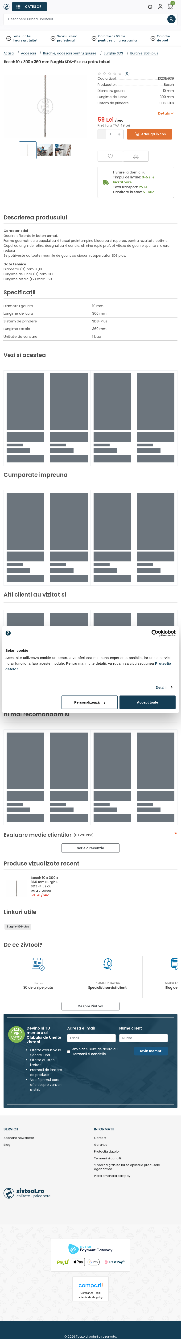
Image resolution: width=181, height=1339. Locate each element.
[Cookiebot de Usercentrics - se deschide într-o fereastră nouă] (155, 633)
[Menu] (150, 6)
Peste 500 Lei (22, 36)
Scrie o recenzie (90, 848)
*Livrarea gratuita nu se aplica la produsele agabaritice (127, 1167)
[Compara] (135, 156)
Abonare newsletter (19, 1138)
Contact (100, 1138)
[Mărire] (119, 134)
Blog (7, 1145)
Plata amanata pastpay (112, 1176)
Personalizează (89, 702)
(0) (127, 73)
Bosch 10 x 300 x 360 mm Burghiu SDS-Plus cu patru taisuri (44, 884)
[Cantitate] (110, 134)
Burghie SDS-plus (18, 926)
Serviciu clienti (67, 36)
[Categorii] (29, 6)
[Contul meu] (160, 6)
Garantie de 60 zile (111, 36)
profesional (66, 40)
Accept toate (147, 702)
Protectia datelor (107, 1152)
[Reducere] (102, 134)
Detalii (161, 687)
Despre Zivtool (90, 1006)
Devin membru (151, 1051)
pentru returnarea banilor (117, 40)
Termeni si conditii (108, 1159)
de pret (162, 40)
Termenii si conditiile (89, 1054)
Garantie (163, 36)
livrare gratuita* (25, 40)
